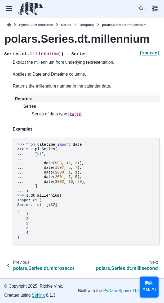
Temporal (86, 25)
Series (66, 25)
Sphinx (38, 295)
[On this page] (155, 8)
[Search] (141, 8)
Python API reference (36, 25)
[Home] (9, 25)
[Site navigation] (9, 8)
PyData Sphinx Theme (124, 290)
